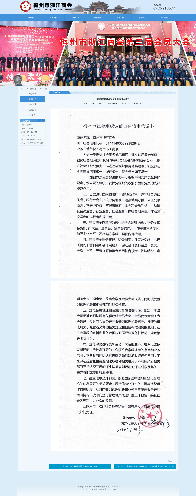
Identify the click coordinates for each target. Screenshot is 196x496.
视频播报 (33, 110)
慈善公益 (142, 18)
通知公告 (43, 89)
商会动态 (32, 89)
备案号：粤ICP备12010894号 (90, 487)
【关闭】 (170, 461)
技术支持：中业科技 (110, 487)
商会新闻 (75, 18)
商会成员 (98, 18)
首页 (22, 89)
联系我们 (165, 18)
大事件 (33, 115)
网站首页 (31, 18)
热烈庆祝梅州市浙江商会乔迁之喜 (83, 466)
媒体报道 (33, 104)
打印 (124, 103)
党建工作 (120, 18)
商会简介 (53, 18)
